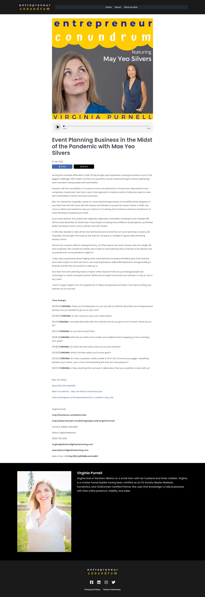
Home (109, 7)
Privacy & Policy (92, 589)
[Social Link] (91, 582)
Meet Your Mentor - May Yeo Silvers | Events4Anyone (77, 391)
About (118, 7)
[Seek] (107, 126)
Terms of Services (112, 589)
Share (63, 166)
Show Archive (130, 7)
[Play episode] (57, 127)
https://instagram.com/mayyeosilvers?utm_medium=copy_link (82, 397)
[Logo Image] (34, 7)
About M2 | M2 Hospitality (64, 385)
